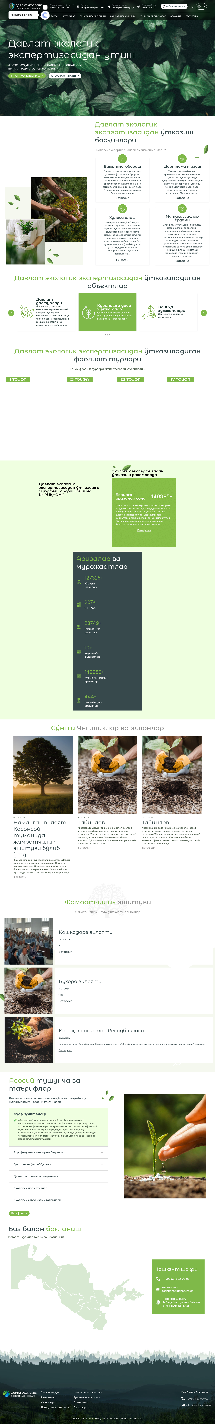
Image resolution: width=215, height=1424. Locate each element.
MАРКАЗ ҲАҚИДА (32, 16)
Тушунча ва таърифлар (87, 1397)
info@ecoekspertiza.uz (93, 7)
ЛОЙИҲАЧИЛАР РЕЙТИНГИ (93, 16)
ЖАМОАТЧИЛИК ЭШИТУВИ (123, 16)
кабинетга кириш (174, 6)
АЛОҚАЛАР (175, 16)
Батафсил (122, 198)
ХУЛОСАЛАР (69, 16)
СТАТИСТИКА (192, 16)
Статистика (80, 1402)
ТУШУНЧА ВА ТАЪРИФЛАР (153, 16)
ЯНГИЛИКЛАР (52, 16)
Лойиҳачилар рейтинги (55, 1407)
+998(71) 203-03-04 (60, 7)
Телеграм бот (149, 7)
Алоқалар (80, 1407)
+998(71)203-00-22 (197, 1398)
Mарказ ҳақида (50, 1392)
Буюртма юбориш (27, 76)
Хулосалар (47, 1402)
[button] (11, 313)
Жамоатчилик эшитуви (88, 1392)
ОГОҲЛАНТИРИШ (65, 76)
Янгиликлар (48, 1397)
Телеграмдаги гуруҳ (123, 7)
